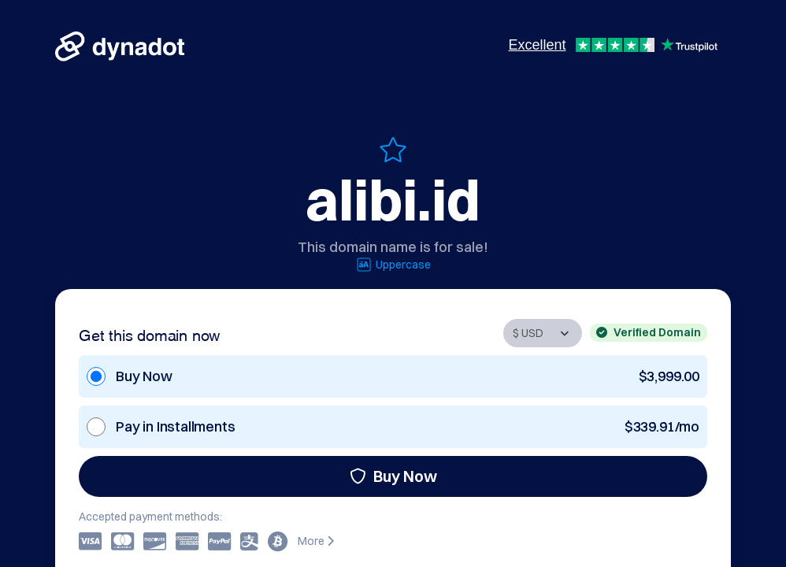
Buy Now (393, 476)
